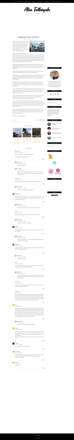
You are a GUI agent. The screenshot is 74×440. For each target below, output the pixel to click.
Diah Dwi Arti (17, 244)
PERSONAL (49, 111)
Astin (16, 211)
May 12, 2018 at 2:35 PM (18, 292)
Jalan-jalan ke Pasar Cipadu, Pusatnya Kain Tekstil (56, 129)
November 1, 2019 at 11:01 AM (19, 329)
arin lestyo (17, 343)
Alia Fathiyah (38, 438)
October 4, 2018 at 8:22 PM (18, 306)
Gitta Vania (19, 168)
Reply (43, 159)
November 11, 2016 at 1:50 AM (19, 179)
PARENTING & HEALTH (55, 111)
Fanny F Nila (17, 281)
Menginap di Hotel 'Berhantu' (56, 137)
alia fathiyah (19, 186)
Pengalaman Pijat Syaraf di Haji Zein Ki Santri (56, 124)
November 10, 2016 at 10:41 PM (19, 152)
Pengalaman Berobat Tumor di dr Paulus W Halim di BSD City (56, 133)
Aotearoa (16, 362)
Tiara (16, 304)
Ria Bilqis (16, 226)
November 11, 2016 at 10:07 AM (21, 163)
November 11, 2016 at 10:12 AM (21, 273)
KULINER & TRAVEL (17, 122)
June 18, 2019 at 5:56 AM (20, 322)
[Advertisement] (28, 26)
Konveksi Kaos (17, 351)
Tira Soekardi (17, 193)
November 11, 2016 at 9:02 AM (19, 263)
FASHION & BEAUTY (51, 113)
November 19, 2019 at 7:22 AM (19, 344)
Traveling (49, 115)
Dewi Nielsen (17, 178)
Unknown (16, 328)
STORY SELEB (57, 113)
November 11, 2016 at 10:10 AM (21, 237)
